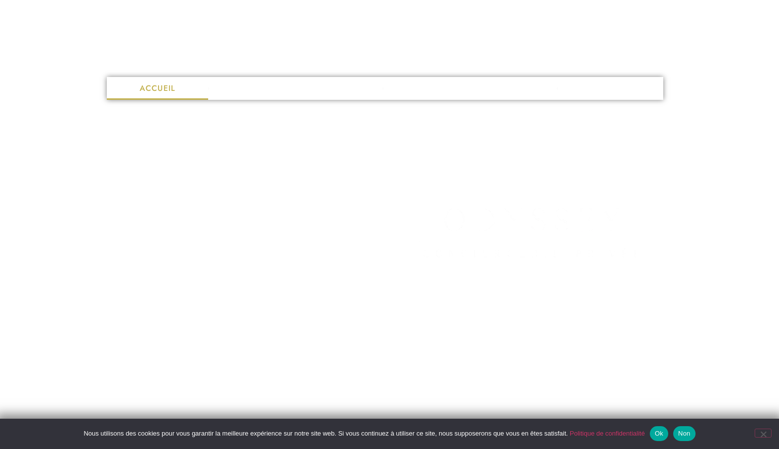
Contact (610, 88)
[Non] (763, 433)
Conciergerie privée (470, 88)
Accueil (157, 88)
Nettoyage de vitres (296, 88)
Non (684, 433)
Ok (659, 433)
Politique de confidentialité (607, 433)
